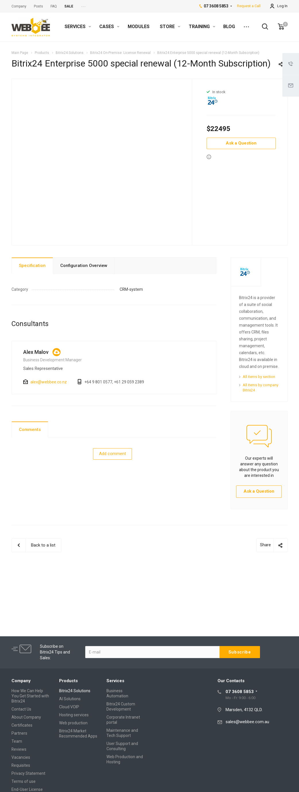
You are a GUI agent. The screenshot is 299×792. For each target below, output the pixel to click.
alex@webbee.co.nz (48, 382)
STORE (170, 26)
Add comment (112, 453)
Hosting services (74, 715)
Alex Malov (35, 352)
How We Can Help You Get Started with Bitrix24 (30, 695)
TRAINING (202, 26)
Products (68, 680)
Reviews (18, 749)
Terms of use (23, 781)
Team (16, 741)
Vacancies (20, 757)
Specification (32, 265)
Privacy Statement (28, 773)
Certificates (21, 725)
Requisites (20, 765)
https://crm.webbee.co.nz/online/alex (57, 352)
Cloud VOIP (69, 707)
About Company (26, 717)
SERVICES (78, 26)
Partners (19, 733)
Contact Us (21, 709)
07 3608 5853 (240, 691)
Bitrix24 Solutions (74, 690)
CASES (109, 26)
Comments (30, 429)
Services (115, 680)
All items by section (259, 376)
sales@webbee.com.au (247, 721)
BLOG (229, 26)
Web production (73, 723)
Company (21, 680)
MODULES (139, 26)
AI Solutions (70, 699)
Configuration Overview (83, 265)
